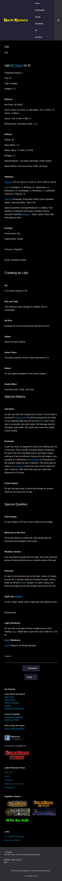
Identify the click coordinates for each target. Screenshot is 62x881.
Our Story (38, 37)
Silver (7, 640)
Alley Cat (8, 772)
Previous (9, 852)
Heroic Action (21, 417)
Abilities (8, 182)
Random (7, 859)
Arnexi (7, 776)
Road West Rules (11, 720)
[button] (58, 20)
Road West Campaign (13, 717)
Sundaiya (8, 780)
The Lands (9, 697)
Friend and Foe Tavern (14, 784)
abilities (25, 214)
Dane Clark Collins (12, 840)
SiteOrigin (29, 876)
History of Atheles (11, 702)
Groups (7, 705)
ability (41, 421)
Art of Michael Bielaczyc (14, 836)
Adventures (39, 24)
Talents (7, 199)
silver (35, 124)
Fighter (18, 65)
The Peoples (9, 700)
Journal (37, 17)
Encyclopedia (39, 10)
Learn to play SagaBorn (14, 728)
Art (36, 30)
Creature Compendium (14, 708)
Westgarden (9, 787)
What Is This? (17, 859)
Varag (31, 677)
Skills (6, 187)
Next (5, 862)
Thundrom (31, 668)
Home (37, 3)
